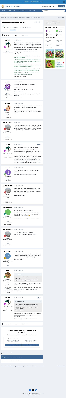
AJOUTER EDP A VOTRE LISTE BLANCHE (32, 1)
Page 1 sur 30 (25, 35)
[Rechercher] (49, 11)
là (14, 91)
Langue (24, 393)
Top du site (3, 13)
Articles (23, 10)
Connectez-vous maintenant (30, 344)
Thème (29, 393)
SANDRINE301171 (62, 33)
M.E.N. (21, 210)
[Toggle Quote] (16, 274)
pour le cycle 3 (25, 84)
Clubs (14, 10)
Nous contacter (35, 393)
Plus (34, 10)
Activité (3, 10)
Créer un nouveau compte (13, 344)
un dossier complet (18, 98)
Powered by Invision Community (33, 396)
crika (50, 30)
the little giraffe (62, 30)
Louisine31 (51, 33)
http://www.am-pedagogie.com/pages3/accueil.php (25, 174)
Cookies (42, 393)
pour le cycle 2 (33, 84)
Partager (5, 29)
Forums (9, 11)
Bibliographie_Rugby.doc (19, 195)
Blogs (19, 10)
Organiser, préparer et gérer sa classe (22, 27)
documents (16, 95)
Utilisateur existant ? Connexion (49, 6)
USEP (20, 212)
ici (21, 86)
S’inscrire (62, 6)
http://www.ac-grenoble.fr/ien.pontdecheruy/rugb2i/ (25, 234)
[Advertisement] (33, 378)
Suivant (15, 35)
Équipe (9, 13)
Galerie (29, 10)
